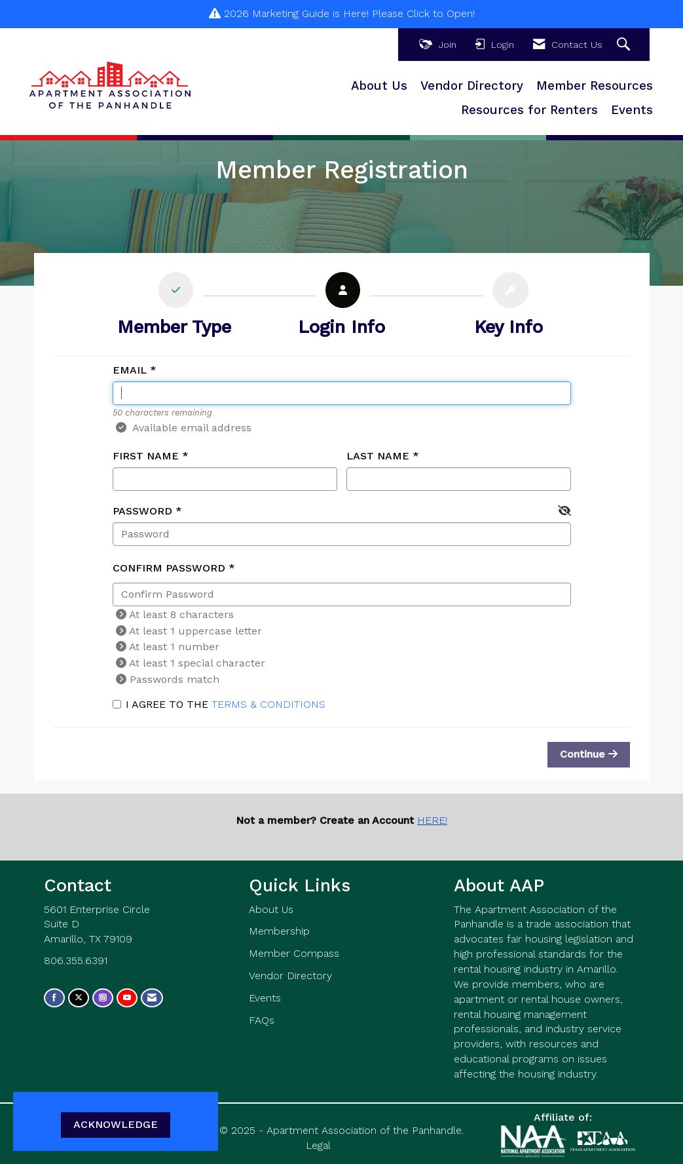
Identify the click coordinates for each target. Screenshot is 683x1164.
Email (130, 370)
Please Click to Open (422, 13)
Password (142, 511)
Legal (318, 1145)
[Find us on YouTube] (127, 997)
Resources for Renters (529, 110)
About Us (379, 86)
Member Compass (294, 953)
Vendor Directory (471, 86)
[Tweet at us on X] (78, 997)
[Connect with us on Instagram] (102, 997)
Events (632, 110)
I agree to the (219, 704)
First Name (146, 456)
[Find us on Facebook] (54, 997)
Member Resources (594, 86)
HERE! (432, 820)
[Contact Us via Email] (152, 997)
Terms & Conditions (268, 704)
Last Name (377, 456)
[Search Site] (625, 45)
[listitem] (174, 307)
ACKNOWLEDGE (115, 1124)
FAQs (261, 1020)
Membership (279, 931)
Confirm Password (169, 568)
